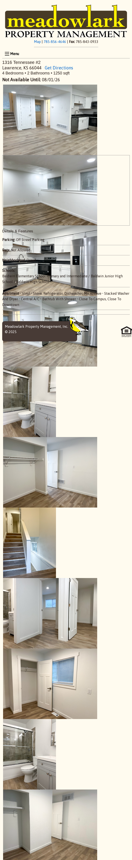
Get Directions (59, 67)
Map (37, 42)
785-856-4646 (55, 42)
